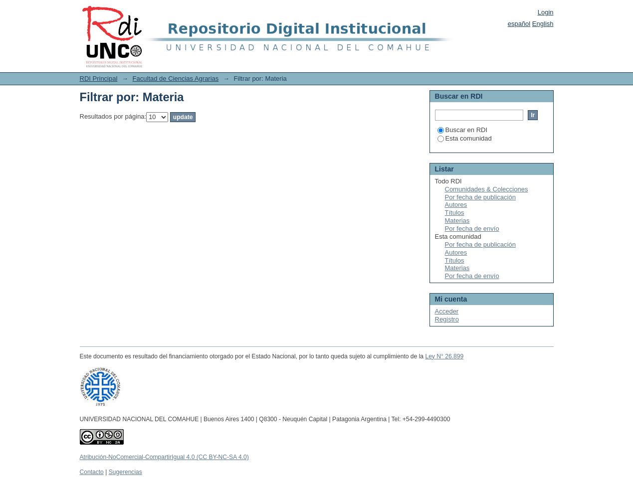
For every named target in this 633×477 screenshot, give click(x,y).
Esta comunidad (464, 138)
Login (546, 12)
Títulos (454, 212)
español (519, 23)
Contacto (92, 472)
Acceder (447, 311)
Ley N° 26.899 (444, 356)
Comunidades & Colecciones (486, 189)
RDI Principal (99, 78)
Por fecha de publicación (480, 197)
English (543, 23)
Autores (456, 204)
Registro (447, 319)
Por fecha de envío (472, 228)
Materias (457, 220)
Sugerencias (125, 472)
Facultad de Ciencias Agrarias (176, 78)
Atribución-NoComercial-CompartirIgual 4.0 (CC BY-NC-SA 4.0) (164, 457)
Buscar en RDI (462, 130)
